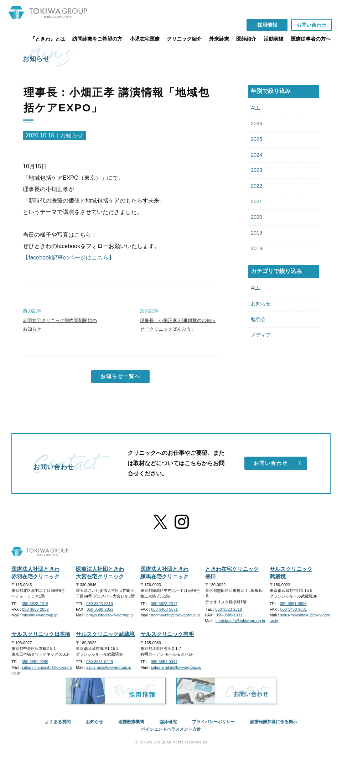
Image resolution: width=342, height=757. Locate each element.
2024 (256, 155)
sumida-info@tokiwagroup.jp (240, 621)
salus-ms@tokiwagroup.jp (109, 667)
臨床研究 (168, 721)
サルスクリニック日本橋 (40, 634)
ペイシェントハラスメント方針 (171, 729)
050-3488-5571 (164, 609)
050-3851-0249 (99, 661)
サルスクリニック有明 (167, 634)
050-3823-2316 (35, 603)
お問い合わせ (278, 463)
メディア (261, 335)
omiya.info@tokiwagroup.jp (110, 615)
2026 (256, 123)
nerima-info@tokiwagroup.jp (175, 615)
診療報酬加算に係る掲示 (273, 721)
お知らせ (261, 303)
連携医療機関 (131, 721)
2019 (256, 233)
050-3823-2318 (229, 609)
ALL (255, 108)
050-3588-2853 (100, 609)
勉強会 (258, 319)
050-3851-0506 (293, 603)
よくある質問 (58, 721)
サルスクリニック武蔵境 (105, 634)
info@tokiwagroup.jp (39, 615)
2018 (256, 248)
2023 (256, 170)
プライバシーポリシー (213, 721)
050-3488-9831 (293, 609)
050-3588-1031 (229, 615)
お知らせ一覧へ (120, 376)
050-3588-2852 (35, 609)
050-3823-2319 (99, 603)
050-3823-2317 (164, 603)
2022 (256, 186)
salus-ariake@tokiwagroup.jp (176, 667)
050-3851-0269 (35, 661)
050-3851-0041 (164, 661)
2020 (256, 217)
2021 (256, 201)
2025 (256, 139)
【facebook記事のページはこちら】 (68, 257)
